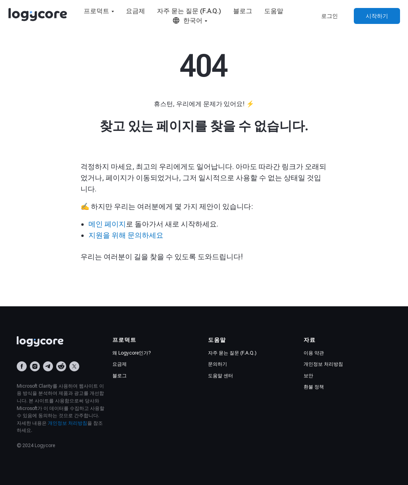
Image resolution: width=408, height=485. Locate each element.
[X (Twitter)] (74, 366)
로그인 (329, 16)
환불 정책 (314, 387)
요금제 (135, 11)
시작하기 (377, 16)
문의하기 (217, 364)
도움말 (273, 11)
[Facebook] (22, 366)
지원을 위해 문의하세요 (125, 235)
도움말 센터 (220, 376)
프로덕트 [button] (96, 11)
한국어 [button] (187, 20)
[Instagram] (35, 366)
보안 (308, 376)
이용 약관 (314, 353)
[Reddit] (61, 366)
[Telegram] (48, 366)
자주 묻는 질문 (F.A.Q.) (189, 11)
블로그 (242, 11)
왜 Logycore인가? (131, 353)
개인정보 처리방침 (67, 423)
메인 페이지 (107, 224)
